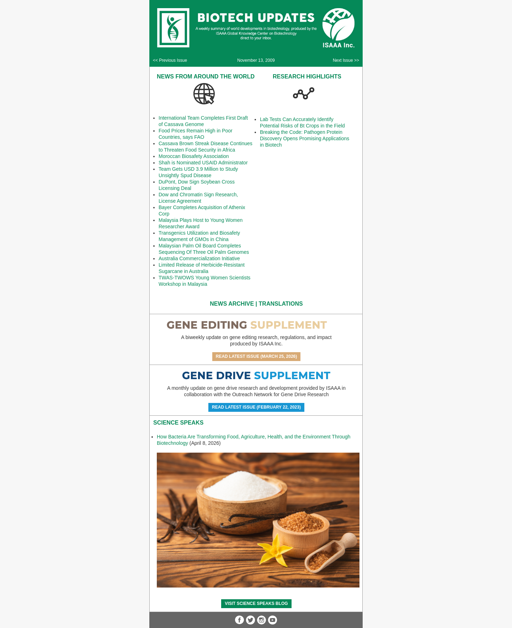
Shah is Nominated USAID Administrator (203, 162)
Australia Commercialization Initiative (199, 258)
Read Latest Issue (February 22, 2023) (256, 407)
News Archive (232, 304)
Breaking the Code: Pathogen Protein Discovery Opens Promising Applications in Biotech (304, 138)
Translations (281, 304)
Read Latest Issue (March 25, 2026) (256, 356)
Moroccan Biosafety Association (194, 156)
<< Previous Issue (170, 60)
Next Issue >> (346, 60)
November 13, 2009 (255, 60)
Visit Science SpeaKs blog (256, 603)
